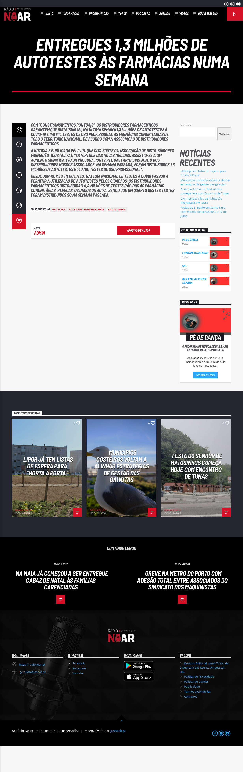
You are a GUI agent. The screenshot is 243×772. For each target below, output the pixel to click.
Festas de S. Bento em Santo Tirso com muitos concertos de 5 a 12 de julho (204, 238)
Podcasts (143, 13)
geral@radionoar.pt (32, 698)
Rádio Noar (117, 235)
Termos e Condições (197, 718)
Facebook (78, 689)
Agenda (164, 13)
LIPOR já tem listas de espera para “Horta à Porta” (48, 492)
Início (49, 13)
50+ (184, 292)
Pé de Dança (190, 266)
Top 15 (122, 13)
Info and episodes (205, 401)
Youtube (77, 699)
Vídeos (184, 13)
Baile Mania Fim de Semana (194, 307)
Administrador (23, 536)
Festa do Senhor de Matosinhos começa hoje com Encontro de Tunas (196, 492)
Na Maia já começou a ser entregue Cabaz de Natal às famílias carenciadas (62, 606)
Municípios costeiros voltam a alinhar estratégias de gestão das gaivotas (121, 492)
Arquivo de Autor (138, 256)
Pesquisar (185, 151)
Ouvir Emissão (208, 13)
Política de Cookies (196, 708)
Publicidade (192, 713)
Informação (71, 13)
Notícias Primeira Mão (86, 235)
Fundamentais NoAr (195, 279)
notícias (58, 235)
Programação (99, 13)
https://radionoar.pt (32, 691)
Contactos (190, 723)
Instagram (79, 694)
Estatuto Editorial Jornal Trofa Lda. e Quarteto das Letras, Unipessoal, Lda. (204, 694)
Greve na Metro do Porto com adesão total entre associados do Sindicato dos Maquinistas (182, 606)
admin (39, 259)
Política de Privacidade (199, 703)
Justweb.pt (118, 757)
